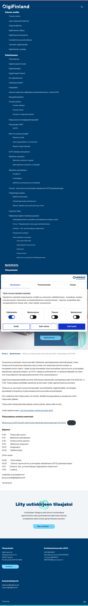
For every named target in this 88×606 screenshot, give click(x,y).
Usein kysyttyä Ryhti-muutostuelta (25, 142)
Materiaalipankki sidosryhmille (26, 245)
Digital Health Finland (17, 73)
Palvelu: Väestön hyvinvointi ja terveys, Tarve (28, 206)
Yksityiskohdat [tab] (44, 285)
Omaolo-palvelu (15, 102)
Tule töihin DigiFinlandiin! (18, 45)
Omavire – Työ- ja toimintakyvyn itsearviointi (28, 228)
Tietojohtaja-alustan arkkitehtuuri (24, 201)
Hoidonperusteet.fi (16, 83)
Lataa (71, 423)
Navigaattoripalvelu (16, 97)
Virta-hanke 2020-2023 (24, 241)
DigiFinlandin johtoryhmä (18, 35)
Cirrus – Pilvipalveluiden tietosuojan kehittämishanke (31, 224)
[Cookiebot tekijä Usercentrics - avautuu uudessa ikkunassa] (75, 278)
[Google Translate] (82, 7)
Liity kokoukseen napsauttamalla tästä (36, 410)
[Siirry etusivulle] (15, 7)
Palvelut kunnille (18, 138)
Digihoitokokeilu (15, 69)
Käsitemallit (20, 249)
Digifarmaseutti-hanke (17, 64)
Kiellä (16, 326)
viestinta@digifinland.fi (10, 588)
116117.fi (15, 128)
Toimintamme (11, 55)
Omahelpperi (17, 178)
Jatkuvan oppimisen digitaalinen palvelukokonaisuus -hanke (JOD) (34, 92)
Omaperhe (16, 174)
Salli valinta (44, 326)
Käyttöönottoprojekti (20, 197)
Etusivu (5, 354)
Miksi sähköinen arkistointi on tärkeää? (26, 165)
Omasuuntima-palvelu (20, 233)
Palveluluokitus (21, 253)
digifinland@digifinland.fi (10, 585)
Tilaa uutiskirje (43, 526)
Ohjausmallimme (15, 26)
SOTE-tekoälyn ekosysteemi (19, 152)
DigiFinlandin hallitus (17, 30)
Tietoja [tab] (73, 285)
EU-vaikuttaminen (16, 78)
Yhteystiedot (11, 270)
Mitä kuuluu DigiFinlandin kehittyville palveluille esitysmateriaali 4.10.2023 (34, 423)
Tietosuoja (5, 601)
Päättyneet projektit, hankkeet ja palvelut (24, 216)
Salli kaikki (71, 326)
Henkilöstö (9, 566)
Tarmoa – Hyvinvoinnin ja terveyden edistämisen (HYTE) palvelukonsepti (36, 188)
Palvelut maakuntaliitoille (21, 146)
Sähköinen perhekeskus (18, 170)
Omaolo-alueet (18, 110)
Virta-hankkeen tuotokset (22, 237)
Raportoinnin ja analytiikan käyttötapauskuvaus (31, 257)
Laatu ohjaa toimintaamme (19, 21)
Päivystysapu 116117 (16, 125)
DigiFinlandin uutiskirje (17, 49)
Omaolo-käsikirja (19, 105)
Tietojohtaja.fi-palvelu (17, 193)
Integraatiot (13, 88)
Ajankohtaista (11, 265)
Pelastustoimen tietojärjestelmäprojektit (23, 120)
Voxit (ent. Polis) (15, 211)
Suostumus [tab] (15, 285)
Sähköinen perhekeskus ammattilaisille (26, 183)
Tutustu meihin (12, 12)
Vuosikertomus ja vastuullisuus (20, 40)
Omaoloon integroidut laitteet (23, 114)
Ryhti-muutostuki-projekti (18, 134)
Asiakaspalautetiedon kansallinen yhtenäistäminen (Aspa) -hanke (35, 220)
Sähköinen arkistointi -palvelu (23, 160)
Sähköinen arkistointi (16, 157)
